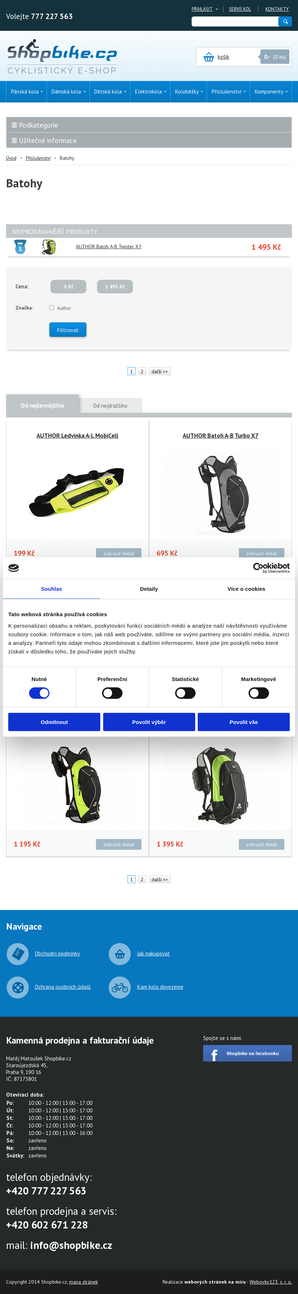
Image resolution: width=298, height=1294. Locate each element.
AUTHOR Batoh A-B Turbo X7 (221, 436)
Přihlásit (202, 9)
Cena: (22, 286)
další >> (160, 371)
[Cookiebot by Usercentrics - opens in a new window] (258, 568)
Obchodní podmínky (57, 953)
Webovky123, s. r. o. (271, 1282)
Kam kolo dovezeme (160, 986)
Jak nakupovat (153, 953)
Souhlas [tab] (51, 589)
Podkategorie (38, 125)
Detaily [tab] (149, 589)
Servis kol (240, 9)
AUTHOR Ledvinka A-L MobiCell (77, 436)
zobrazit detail (118, 553)
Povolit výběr (149, 722)
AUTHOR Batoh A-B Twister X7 (108, 246)
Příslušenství (38, 158)
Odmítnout (54, 722)
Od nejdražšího (110, 405)
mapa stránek (83, 1282)
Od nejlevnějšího (42, 405)
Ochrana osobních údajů (63, 986)
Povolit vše (244, 722)
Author (64, 308)
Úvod (11, 158)
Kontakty (277, 9)
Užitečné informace (48, 140)
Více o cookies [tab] (246, 589)
